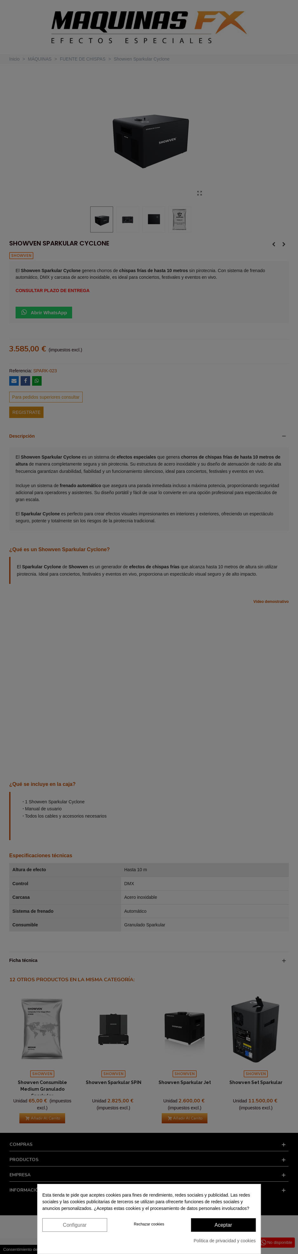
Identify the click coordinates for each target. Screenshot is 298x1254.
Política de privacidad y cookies (224, 1240)
